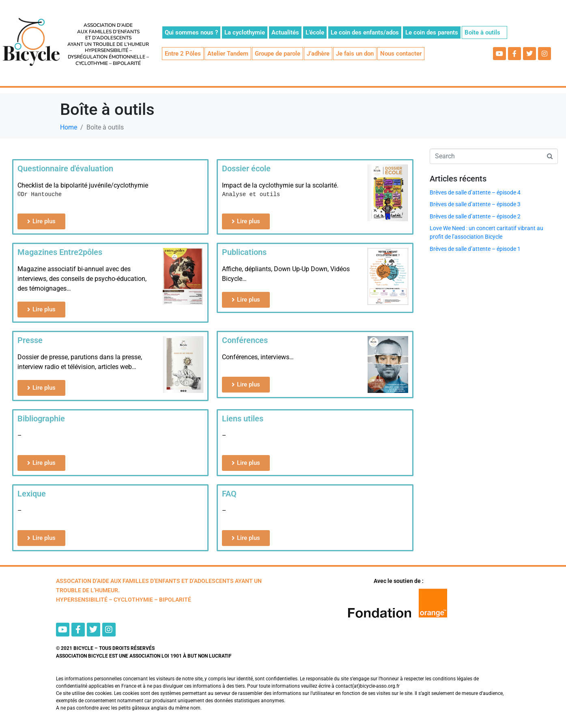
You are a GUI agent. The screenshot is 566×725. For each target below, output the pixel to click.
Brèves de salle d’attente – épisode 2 (475, 216)
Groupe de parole (277, 53)
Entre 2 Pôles (183, 53)
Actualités (285, 32)
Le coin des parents (431, 32)
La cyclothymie (244, 32)
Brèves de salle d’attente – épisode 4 (475, 192)
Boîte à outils (482, 32)
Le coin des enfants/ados (365, 32)
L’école (315, 32)
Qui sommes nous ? (191, 32)
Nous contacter (401, 53)
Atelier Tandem (227, 53)
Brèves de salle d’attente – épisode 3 (475, 204)
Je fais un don (355, 53)
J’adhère (318, 53)
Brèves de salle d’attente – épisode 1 (475, 249)
